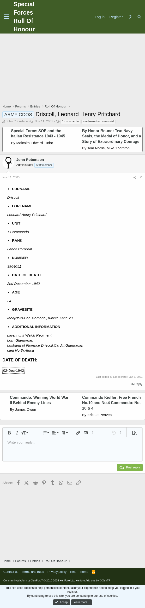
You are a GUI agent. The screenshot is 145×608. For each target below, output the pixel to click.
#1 (141, 177)
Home (84, 572)
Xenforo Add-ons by (93, 580)
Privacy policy (57, 572)
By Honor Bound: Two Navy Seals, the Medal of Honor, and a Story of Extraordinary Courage (111, 136)
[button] (9, 433)
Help (73, 572)
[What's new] (129, 16)
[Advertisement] (73, 69)
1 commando (70, 121)
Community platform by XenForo (39, 580)
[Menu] (6, 17)
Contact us (10, 572)
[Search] (139, 16)
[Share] (135, 177)
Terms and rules (33, 572)
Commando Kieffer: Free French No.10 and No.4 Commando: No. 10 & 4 (111, 402)
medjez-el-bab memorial (98, 121)
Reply (138, 384)
